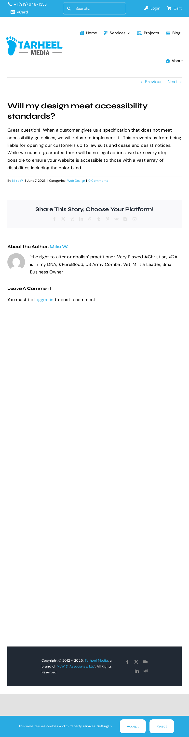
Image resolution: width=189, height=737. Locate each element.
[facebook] (127, 662)
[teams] (146, 671)
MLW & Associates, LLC (76, 666)
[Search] (69, 8)
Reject (162, 726)
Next (172, 82)
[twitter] (136, 662)
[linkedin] (137, 671)
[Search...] (94, 8)
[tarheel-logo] (34, 39)
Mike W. (18, 181)
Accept (133, 726)
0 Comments (98, 181)
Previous (153, 82)
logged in (43, 300)
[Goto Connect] (145, 662)
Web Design (76, 181)
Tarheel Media (96, 660)
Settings (104, 726)
